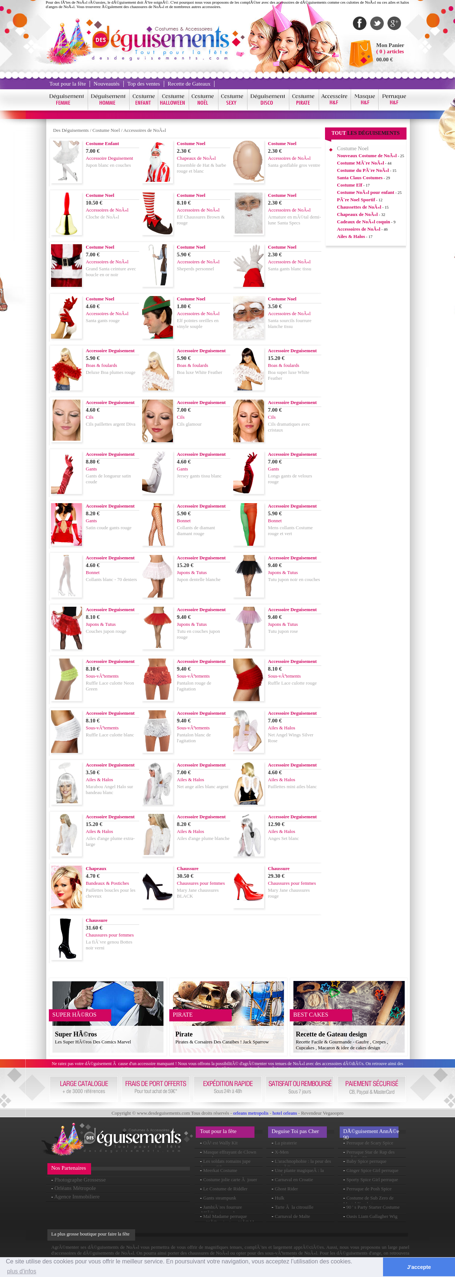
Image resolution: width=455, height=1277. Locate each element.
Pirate (184, 1034)
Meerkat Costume (220, 1170)
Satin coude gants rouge (109, 527)
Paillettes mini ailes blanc (292, 786)
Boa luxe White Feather (200, 372)
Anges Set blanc (283, 838)
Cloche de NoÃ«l (102, 217)
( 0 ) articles (390, 51)
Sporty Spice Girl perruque (372, 1179)
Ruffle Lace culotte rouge (292, 683)
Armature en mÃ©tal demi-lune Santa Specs (294, 220)
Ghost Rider (286, 1188)
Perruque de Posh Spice (368, 1188)
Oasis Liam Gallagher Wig (371, 1216)
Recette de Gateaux (189, 84)
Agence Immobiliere (77, 1197)
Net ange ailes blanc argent (203, 786)
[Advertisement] (365, 363)
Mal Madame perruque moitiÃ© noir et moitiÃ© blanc (230, 1219)
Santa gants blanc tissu (289, 268)
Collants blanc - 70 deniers (111, 579)
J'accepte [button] (419, 1267)
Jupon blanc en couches (108, 165)
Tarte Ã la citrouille (294, 1207)
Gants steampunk (219, 1198)
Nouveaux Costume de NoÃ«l (367, 155)
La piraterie (286, 1143)
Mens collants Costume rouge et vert (290, 530)
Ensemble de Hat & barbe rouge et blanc (201, 168)
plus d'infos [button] (21, 1271)
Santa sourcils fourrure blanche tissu (289, 323)
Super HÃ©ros (76, 1034)
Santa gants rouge (103, 320)
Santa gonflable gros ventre (294, 165)
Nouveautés (107, 84)
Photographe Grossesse (80, 1180)
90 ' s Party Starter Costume (373, 1207)
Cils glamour (189, 424)
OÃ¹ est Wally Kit (220, 1143)
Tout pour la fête (68, 84)
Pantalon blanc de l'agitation (194, 737)
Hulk (279, 1198)
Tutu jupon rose (283, 631)
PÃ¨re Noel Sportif (356, 199)
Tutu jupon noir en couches (294, 579)
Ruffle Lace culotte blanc (110, 734)
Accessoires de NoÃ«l (144, 130)
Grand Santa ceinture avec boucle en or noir (111, 271)
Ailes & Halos (351, 236)
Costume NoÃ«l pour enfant (365, 192)
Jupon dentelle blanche (199, 579)
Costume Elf (349, 185)
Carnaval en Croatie (294, 1179)
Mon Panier (390, 45)
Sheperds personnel (195, 268)
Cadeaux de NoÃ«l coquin (363, 221)
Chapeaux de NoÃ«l (357, 214)
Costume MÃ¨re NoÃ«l (360, 163)
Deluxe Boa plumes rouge (111, 372)
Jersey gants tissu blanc (199, 476)
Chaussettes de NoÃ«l (359, 207)
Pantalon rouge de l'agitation (194, 686)
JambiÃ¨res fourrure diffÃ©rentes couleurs (221, 1210)
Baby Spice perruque (366, 1161)
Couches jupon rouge (106, 631)
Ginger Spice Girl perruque (372, 1170)
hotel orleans (284, 1113)
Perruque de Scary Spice (369, 1143)
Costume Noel (106, 130)
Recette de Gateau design (331, 1034)
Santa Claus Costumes (360, 177)
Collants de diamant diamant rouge (196, 530)
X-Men (282, 1152)
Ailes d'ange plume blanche (203, 838)
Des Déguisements (71, 130)
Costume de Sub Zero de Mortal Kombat (368, 1200)
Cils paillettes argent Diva (111, 424)
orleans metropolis (250, 1113)
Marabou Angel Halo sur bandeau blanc (109, 789)
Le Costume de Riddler (225, 1188)
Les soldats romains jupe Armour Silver (225, 1164)
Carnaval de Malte (292, 1216)
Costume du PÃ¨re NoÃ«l (363, 170)
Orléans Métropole (75, 1188)
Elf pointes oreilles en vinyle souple (198, 323)
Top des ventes (143, 84)
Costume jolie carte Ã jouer (230, 1179)
